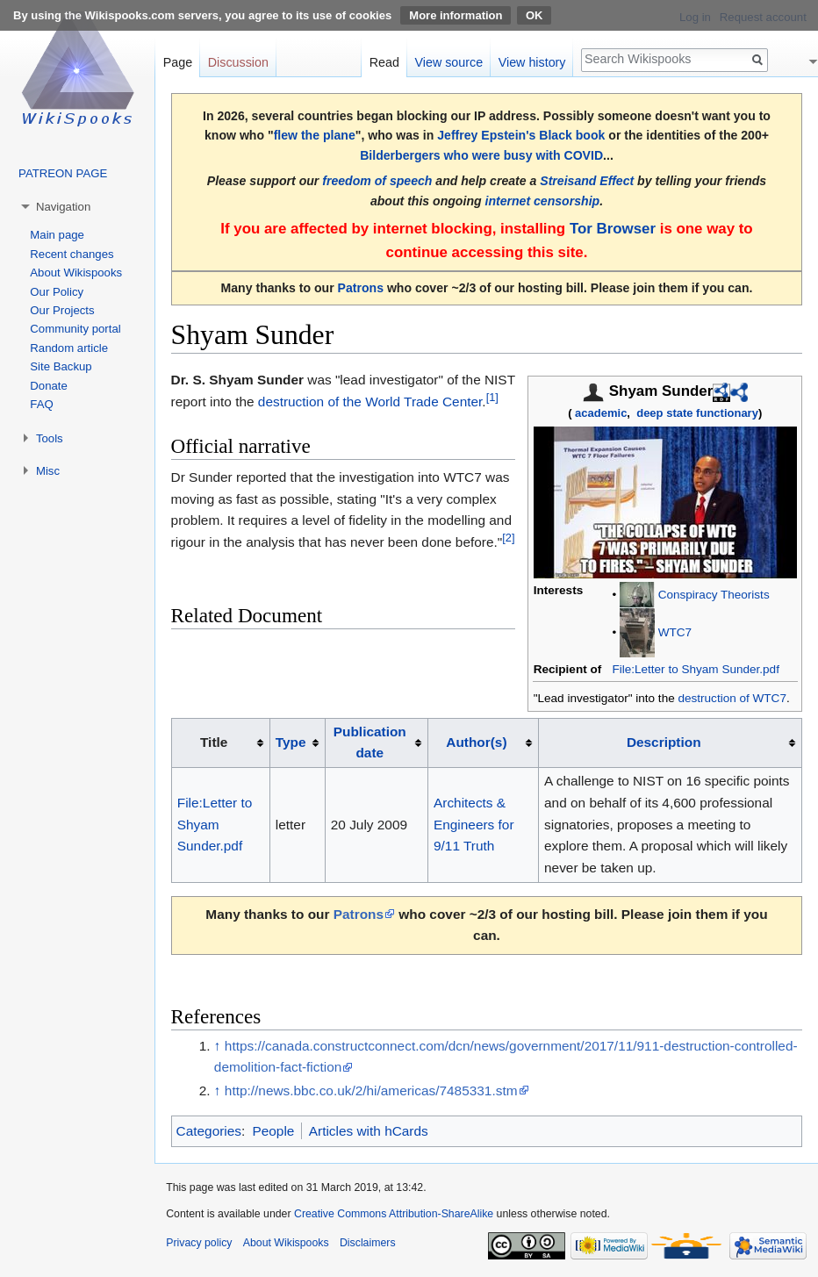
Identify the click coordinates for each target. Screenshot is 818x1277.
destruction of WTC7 (732, 698)
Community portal (75, 328)
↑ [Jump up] (217, 1045)
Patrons (361, 288)
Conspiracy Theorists (714, 593)
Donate (49, 385)
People (273, 1130)
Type (291, 742)
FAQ (41, 404)
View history (532, 62)
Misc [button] (48, 470)
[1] (492, 396)
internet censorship (542, 201)
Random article (69, 348)
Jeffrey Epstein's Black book (521, 135)
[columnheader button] (297, 742)
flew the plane (314, 135)
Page (177, 62)
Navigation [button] (63, 206)
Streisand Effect (587, 181)
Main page (57, 234)
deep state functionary (697, 413)
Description (664, 742)
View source (449, 62)
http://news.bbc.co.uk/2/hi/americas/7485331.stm (371, 1090)
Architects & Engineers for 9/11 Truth (474, 824)
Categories (208, 1130)
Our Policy (56, 291)
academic (601, 413)
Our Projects (62, 310)
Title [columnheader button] (213, 742)
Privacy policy (199, 1243)
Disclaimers (368, 1243)
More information (455, 15)
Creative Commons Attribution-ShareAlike (393, 1214)
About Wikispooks (76, 272)
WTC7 (675, 631)
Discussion (238, 62)
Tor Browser (613, 228)
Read (384, 62)
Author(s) (476, 742)
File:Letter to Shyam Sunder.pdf (695, 669)
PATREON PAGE (62, 173)
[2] (508, 537)
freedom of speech (377, 181)
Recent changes (71, 254)
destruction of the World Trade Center (370, 401)
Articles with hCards (368, 1130)
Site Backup (60, 366)
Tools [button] (49, 438)
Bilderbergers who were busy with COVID (481, 155)
